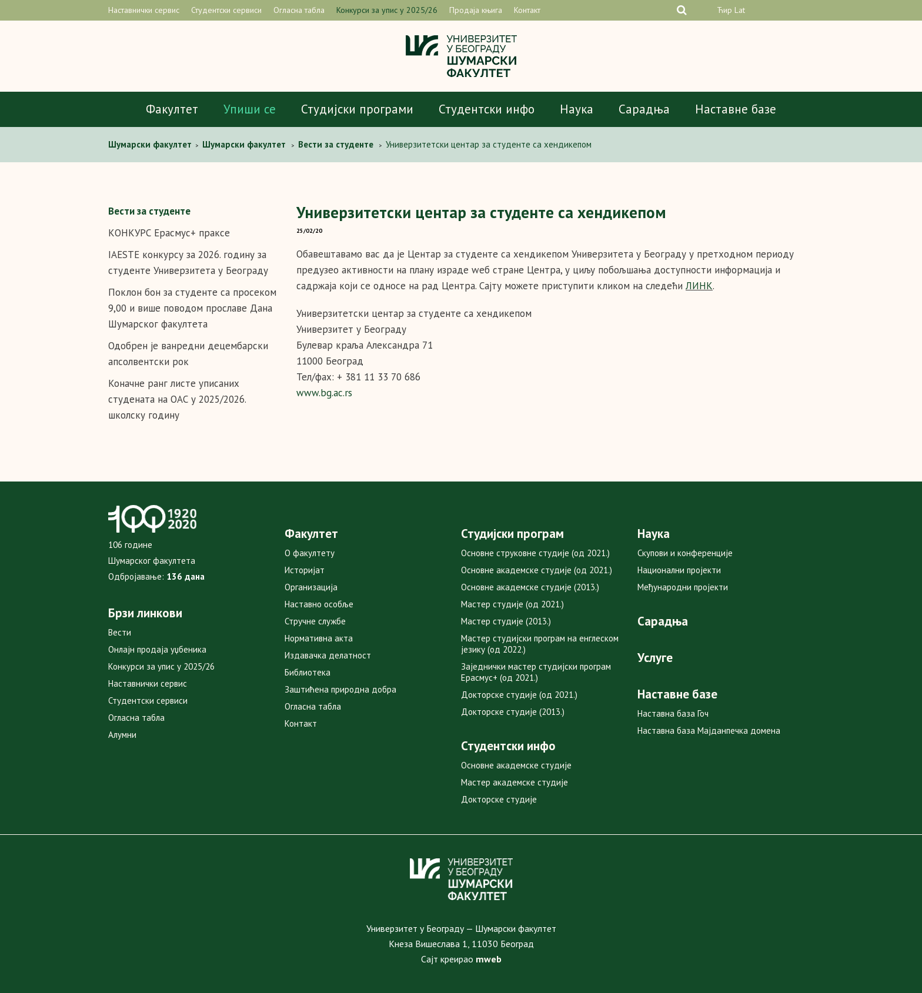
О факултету (310, 553)
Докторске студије (499, 799)
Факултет (172, 109)
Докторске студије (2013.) (512, 711)
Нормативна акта (319, 638)
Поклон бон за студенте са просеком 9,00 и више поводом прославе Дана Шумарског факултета (192, 308)
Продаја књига (475, 10)
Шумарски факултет (151, 144)
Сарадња (644, 109)
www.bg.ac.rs (324, 392)
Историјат (305, 570)
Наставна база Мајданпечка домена (708, 730)
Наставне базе (735, 109)
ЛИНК (699, 285)
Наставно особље (319, 604)
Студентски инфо (487, 109)
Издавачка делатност (328, 655)
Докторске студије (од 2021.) (519, 694)
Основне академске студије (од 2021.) (536, 570)
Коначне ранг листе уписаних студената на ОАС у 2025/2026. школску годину (177, 399)
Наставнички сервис (143, 10)
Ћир (724, 10)
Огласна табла (299, 10)
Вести (119, 632)
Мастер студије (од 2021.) (512, 604)
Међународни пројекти (682, 587)
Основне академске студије (516, 765)
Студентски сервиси (226, 10)
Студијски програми (357, 109)
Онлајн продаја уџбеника (157, 649)
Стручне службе (315, 621)
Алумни (122, 734)
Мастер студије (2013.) (506, 621)
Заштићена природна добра (340, 689)
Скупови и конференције (685, 553)
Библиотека (307, 672)
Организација (311, 587)
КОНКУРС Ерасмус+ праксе (169, 232)
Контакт (527, 10)
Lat (739, 10)
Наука (576, 109)
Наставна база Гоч (673, 713)
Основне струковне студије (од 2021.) (535, 553)
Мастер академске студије (514, 782)
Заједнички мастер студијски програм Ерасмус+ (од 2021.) (536, 672)
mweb (489, 959)
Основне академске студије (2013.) (530, 587)
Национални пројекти (679, 570)
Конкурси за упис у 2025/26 (386, 10)
